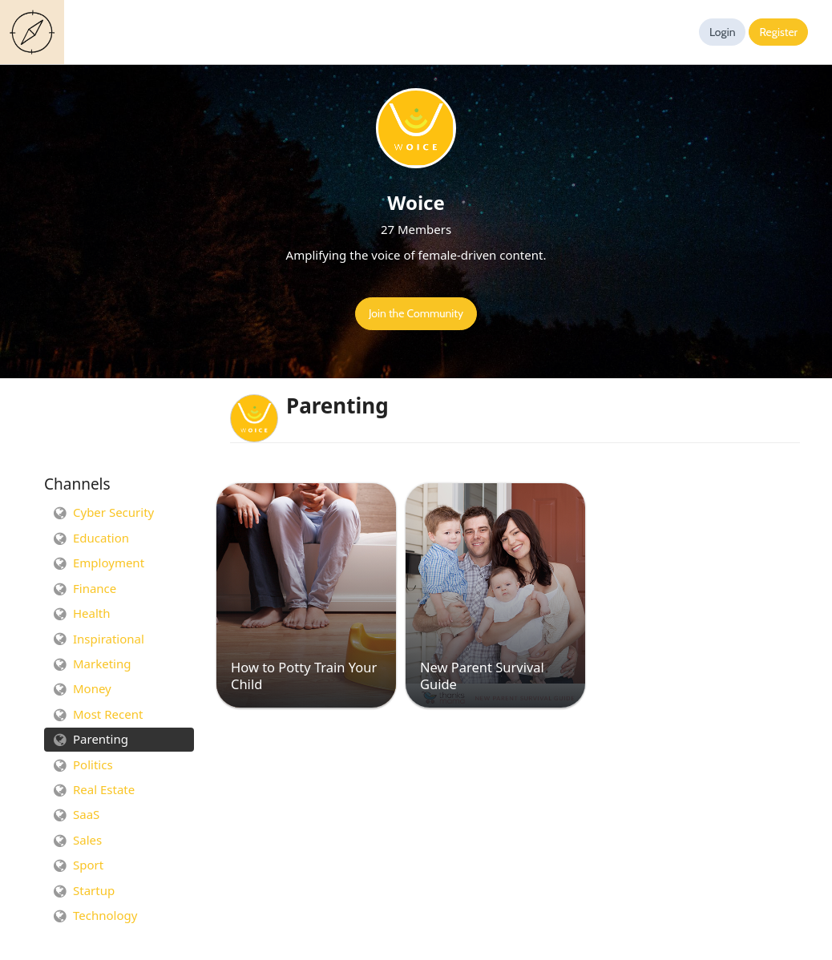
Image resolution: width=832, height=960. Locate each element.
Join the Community (416, 313)
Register (778, 32)
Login (722, 32)
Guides (35, 32)
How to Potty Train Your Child (304, 675)
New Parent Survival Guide (482, 675)
